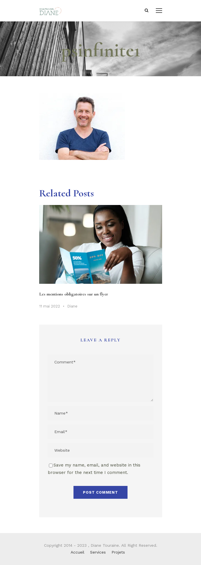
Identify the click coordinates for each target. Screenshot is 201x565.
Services (98, 552)
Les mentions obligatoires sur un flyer (73, 294)
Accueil (77, 552)
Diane (72, 306)
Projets (118, 552)
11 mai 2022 (49, 306)
